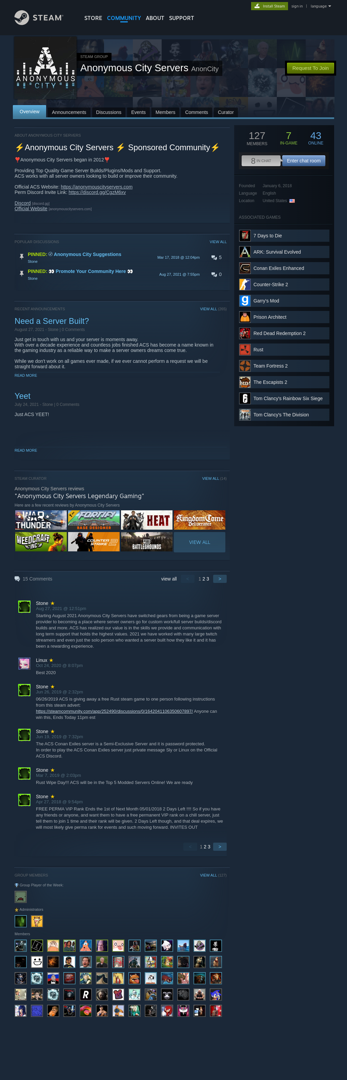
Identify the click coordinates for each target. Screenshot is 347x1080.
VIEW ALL (218, 242)
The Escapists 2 (270, 382)
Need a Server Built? (52, 321)
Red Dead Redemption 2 (279, 333)
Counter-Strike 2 (270, 284)
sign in (297, 6)
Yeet (22, 395)
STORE (93, 18)
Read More (26, 375)
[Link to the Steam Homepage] (44, 23)
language (319, 6)
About (155, 18)
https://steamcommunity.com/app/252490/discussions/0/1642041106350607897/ (114, 711)
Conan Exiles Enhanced (278, 268)
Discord (22, 203)
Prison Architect (269, 317)
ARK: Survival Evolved (277, 252)
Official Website (31, 208)
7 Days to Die (267, 235)
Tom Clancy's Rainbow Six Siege (288, 398)
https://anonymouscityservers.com (96, 187)
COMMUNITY (124, 18)
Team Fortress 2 (270, 366)
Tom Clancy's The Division (281, 414)
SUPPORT (181, 18)
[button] (121, 257)
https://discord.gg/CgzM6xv (97, 192)
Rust (258, 349)
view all (169, 579)
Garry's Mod (266, 300)
